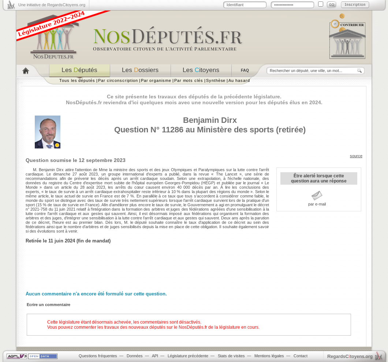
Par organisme (156, 80)
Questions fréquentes (98, 356)
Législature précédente (188, 356)
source (356, 156)
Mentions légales (269, 356)
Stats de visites (231, 356)
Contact (300, 356)
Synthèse (215, 80)
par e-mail (317, 204)
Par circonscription (118, 80)
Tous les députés (77, 80)
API (155, 356)
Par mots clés (188, 80)
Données (135, 356)
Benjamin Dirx (210, 120)
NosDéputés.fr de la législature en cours (218, 327)
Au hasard (239, 80)
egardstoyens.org (350, 356)
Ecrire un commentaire (48, 304)
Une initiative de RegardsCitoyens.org (51, 5)
